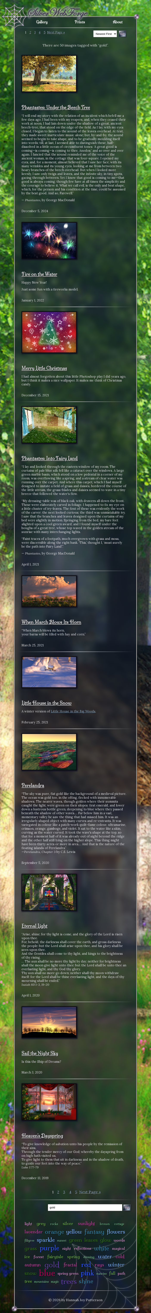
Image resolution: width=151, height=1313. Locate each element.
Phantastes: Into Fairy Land (50, 458)
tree (28, 1281)
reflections (82, 1248)
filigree (29, 1240)
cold (120, 1256)
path (121, 1273)
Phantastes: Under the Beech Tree (56, 107)
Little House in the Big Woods (73, 711)
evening (88, 1257)
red (86, 1264)
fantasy (94, 1231)
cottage (119, 1224)
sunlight (86, 1223)
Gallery (42, 22)
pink (87, 1273)
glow (105, 1240)
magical (118, 1248)
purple (49, 1248)
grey (41, 1223)
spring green (68, 1273)
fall (112, 1273)
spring (73, 1256)
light (28, 1223)
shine (86, 1281)
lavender (34, 1232)
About (118, 22)
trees (69, 1281)
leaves (91, 1240)
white (101, 1248)
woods (119, 1240)
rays (99, 1265)
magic (55, 1282)
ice (27, 1256)
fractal (70, 1265)
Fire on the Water (39, 274)
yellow (74, 1231)
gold (52, 1264)
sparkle (46, 1239)
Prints (80, 22)
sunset (61, 1240)
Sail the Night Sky (40, 1053)
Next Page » (56, 32)
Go (127, 1207)
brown (105, 1224)
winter (116, 1264)
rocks (54, 1224)
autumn (33, 1265)
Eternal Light (34, 926)
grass (31, 1248)
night (66, 1248)
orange (54, 1231)
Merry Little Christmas (44, 368)
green (75, 1240)
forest (39, 1256)
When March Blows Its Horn (51, 622)
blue (47, 1273)
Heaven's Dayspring (42, 1135)
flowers (116, 1231)
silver (68, 1223)
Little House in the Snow (47, 703)
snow (31, 1273)
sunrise (101, 1274)
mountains (41, 1282)
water (105, 1256)
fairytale (55, 1256)
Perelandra (33, 785)
